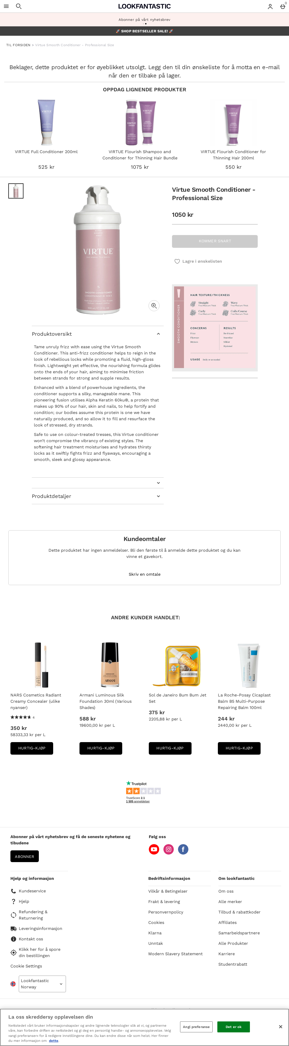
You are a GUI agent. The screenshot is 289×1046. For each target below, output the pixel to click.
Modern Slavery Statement (175, 953)
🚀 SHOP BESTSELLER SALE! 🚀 (145, 31)
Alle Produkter (233, 943)
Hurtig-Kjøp (35, 750)
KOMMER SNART (215, 241)
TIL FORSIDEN (18, 45)
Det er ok (234, 1027)
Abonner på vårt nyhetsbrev (144, 19)
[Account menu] (270, 6)
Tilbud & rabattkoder (239, 912)
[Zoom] (154, 305)
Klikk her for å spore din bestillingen (35, 952)
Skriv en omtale (145, 574)
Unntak (155, 943)
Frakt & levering (164, 901)
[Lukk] (280, 1026)
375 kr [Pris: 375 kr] (157, 712)
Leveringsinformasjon (36, 928)
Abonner (24, 856)
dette (53, 1041)
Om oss (225, 891)
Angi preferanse (196, 1027)
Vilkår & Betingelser (168, 891)
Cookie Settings (26, 966)
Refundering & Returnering (28, 915)
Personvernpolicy (165, 912)
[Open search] (19, 6)
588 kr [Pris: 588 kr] (87, 719)
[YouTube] (154, 853)
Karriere (226, 953)
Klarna (155, 932)
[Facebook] (183, 853)
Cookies (156, 922)
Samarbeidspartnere (239, 932)
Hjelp (19, 901)
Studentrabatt (232, 964)
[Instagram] (168, 853)
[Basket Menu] (282, 6)
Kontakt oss (26, 939)
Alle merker (230, 901)
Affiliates (227, 922)
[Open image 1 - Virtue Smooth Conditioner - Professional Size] (15, 191)
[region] (144, 1027)
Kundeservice (28, 891)
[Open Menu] (6, 6)
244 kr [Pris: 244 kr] (226, 719)
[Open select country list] (42, 984)
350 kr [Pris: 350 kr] (18, 728)
